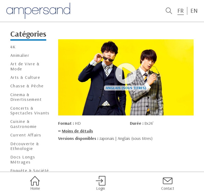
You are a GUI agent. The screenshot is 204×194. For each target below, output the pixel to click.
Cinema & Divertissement (26, 97)
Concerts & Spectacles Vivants (30, 110)
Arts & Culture (25, 77)
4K (13, 46)
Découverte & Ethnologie (24, 146)
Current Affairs (25, 134)
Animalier (19, 55)
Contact (167, 183)
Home (35, 183)
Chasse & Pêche (27, 85)
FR (180, 10)
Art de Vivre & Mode (25, 66)
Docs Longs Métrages (22, 159)
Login (100, 183)
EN (194, 10)
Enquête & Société (29, 170)
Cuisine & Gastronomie (23, 124)
